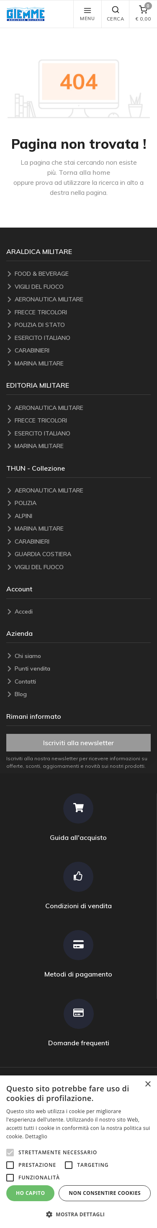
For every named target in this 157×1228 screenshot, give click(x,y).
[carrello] (143, 14)
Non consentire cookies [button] (105, 1193)
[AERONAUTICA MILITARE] (83, 299)
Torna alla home (84, 172)
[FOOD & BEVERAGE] (83, 274)
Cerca (115, 13)
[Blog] (83, 694)
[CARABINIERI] (83, 350)
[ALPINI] (83, 516)
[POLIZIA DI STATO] (83, 325)
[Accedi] (83, 612)
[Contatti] (83, 682)
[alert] (78, 1151)
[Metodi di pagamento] (78, 954)
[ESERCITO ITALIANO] (83, 338)
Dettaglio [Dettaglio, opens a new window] (36, 1136)
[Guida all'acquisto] (78, 817)
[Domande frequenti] (78, 1023)
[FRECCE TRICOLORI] (83, 312)
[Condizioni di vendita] (78, 886)
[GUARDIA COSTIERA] (83, 554)
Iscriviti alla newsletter (78, 742)
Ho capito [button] (30, 1193)
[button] (28, 14)
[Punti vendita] (83, 669)
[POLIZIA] (83, 503)
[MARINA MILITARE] (83, 363)
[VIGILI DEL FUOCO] (83, 287)
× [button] (147, 1084)
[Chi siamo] (83, 656)
